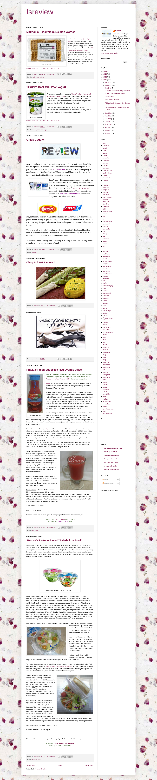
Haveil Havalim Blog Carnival (64, 743)
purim (105, 325)
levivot (105, 259)
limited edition (107, 261)
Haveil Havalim (59, 519)
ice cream (106, 239)
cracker (105, 192)
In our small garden (110, 466)
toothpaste (106, 375)
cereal (105, 155)
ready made (35, 77)
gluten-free (106, 219)
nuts (104, 288)
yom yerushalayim (107, 412)
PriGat (48, 383)
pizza (104, 305)
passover (106, 298)
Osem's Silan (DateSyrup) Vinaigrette (59, 666)
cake (104, 150)
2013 (105, 74)
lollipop (105, 264)
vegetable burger (106, 390)
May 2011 (108, 124)
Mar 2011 (108, 130)
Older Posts (89, 765)
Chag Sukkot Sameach (40, 262)
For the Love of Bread (111, 462)
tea (104, 370)
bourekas (106, 145)
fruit (42, 130)
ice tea (105, 241)
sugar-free (106, 365)
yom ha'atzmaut (108, 409)
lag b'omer (106, 254)
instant (105, 244)
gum (104, 231)
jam (104, 246)
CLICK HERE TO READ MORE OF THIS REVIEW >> (43, 68)
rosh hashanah (108, 332)
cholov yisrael (36, 130)
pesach (105, 303)
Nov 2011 (108, 85)
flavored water (107, 211)
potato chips (107, 311)
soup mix (106, 362)
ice (104, 236)
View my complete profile (109, 53)
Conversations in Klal (111, 455)
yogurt (45, 130)
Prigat (48, 429)
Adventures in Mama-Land (113, 448)
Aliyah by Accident (110, 452)
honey (105, 234)
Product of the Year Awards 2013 (57, 379)
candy (105, 153)
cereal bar (106, 158)
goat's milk (106, 224)
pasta (105, 300)
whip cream (107, 401)
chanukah (106, 160)
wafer (105, 396)
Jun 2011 (108, 122)
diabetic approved (106, 200)
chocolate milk (107, 170)
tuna (104, 380)
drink (104, 209)
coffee (105, 175)
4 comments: (51, 249)
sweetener (106, 367)
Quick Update (35, 139)
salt (104, 342)
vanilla (105, 387)
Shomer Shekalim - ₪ (111, 469)
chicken (105, 165)
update (34, 252)
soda (104, 357)
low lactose (106, 271)
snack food (106, 352)
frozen (105, 214)
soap (104, 355)
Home (60, 765)
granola (105, 226)
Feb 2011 (108, 133)
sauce (105, 345)
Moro (70, 429)
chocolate (106, 168)
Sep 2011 (108, 113)
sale (104, 337)
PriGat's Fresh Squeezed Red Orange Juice (54, 369)
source (38, 194)
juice (36, 530)
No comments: (51, 305)
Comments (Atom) (41, 769)
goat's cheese (107, 221)
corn (104, 183)
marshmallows (107, 274)
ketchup (105, 251)
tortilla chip (106, 377)
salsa (104, 340)
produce (105, 315)
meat (104, 281)
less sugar (106, 256)
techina (105, 372)
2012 (105, 77)
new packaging (108, 286)
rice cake (106, 330)
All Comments (108, 483)
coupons (106, 190)
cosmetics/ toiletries (106, 186)
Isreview (39, 12)
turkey (105, 382)
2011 (105, 80)
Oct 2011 (108, 88)
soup (104, 360)
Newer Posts (31, 765)
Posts (105, 479)
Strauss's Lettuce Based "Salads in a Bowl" (54, 540)
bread (105, 148)
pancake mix (107, 293)
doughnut (106, 204)
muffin (105, 283)
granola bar (107, 229)
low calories (107, 266)
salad (39, 759)
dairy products (107, 197)
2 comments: (51, 74)
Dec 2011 (108, 82)
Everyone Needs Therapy (112, 459)
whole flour (106, 404)
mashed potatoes (106, 277)
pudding (105, 322)
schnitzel (106, 347)
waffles (42, 77)
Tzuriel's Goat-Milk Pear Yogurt (46, 87)
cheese (105, 163)
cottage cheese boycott (81, 188)
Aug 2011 (108, 116)
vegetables (106, 394)
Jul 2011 (108, 119)
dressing (34, 759)
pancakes (106, 295)
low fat (105, 269)
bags (104, 143)
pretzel (105, 313)
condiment (106, 178)
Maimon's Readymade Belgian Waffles (50, 31)
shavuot (105, 350)
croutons (106, 195)
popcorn (105, 308)
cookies (105, 180)
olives (105, 290)
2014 (105, 71)
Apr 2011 (108, 127)
